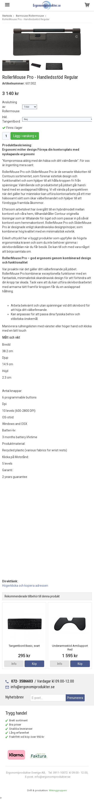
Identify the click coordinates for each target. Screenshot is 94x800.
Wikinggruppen (58, 790)
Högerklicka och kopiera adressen (25, 585)
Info (14, 664)
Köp (34, 664)
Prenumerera (75, 698)
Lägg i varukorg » (24, 136)
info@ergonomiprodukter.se (33, 686)
